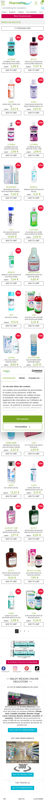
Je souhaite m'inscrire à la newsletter (22, 662)
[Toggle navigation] (3, 3)
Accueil (3, 12)
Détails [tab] (22, 378)
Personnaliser (22, 427)
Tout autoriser (23, 419)
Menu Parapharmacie (22, 16)
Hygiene (21, 12)
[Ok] (43, 8)
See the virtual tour (22, 774)
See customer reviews (22, 788)
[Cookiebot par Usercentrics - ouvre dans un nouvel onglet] (32, 371)
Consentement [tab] (9, 378)
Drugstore (12, 12)
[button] (36, 3)
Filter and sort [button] (22, 28)
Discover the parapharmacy (22, 730)
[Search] (20, 8)
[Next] (28, 631)
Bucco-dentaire (32, 12)
